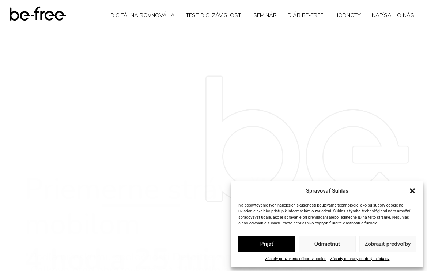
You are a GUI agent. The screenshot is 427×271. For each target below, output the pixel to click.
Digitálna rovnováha (142, 15)
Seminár (265, 15)
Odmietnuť (327, 244)
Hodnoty (347, 15)
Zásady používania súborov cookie (295, 258)
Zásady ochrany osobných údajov (360, 258)
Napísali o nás (393, 15)
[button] (412, 190)
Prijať (266, 244)
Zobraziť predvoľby (387, 244)
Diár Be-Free (305, 15)
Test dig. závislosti (214, 15)
